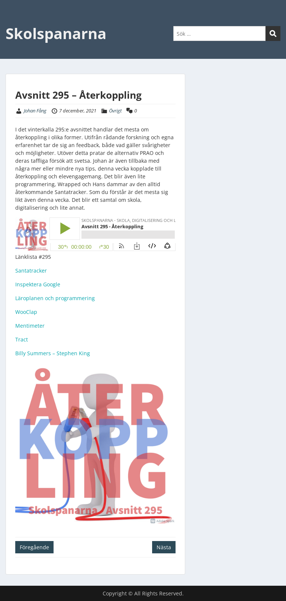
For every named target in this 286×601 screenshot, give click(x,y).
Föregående (34, 547)
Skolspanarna (56, 33)
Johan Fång (35, 110)
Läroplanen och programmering (55, 298)
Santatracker (31, 270)
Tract (21, 339)
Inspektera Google (37, 284)
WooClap (26, 311)
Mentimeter (30, 325)
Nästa (164, 547)
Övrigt (115, 110)
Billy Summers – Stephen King (52, 353)
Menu (13, 21)
